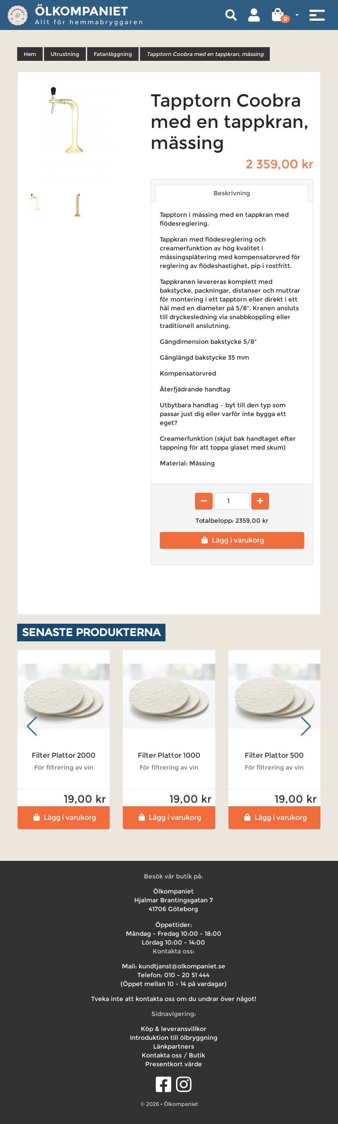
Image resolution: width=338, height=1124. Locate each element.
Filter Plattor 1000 (169, 755)
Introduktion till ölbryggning (173, 1038)
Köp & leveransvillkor (173, 1029)
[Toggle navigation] (316, 15)
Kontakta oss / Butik (173, 1055)
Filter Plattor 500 (274, 755)
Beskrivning (231, 193)
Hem (30, 54)
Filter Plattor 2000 (64, 755)
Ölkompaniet (81, 11)
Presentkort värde (173, 1064)
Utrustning (65, 54)
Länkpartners (173, 1046)
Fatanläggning (113, 54)
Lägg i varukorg (231, 540)
